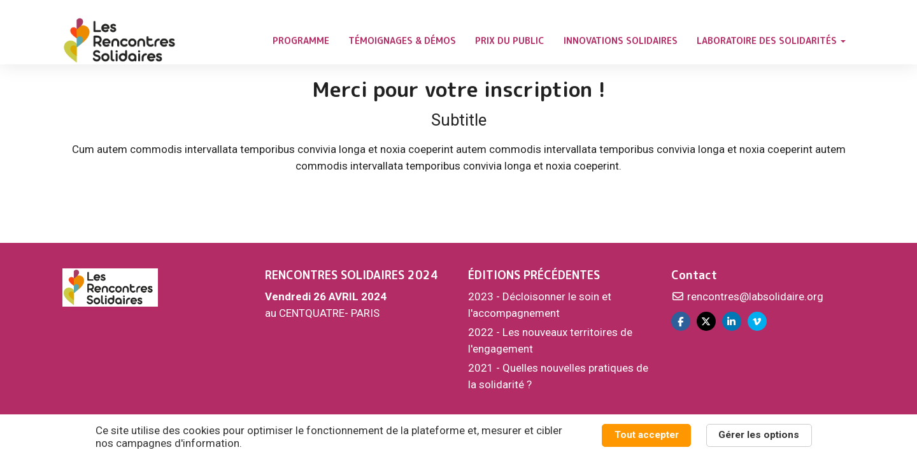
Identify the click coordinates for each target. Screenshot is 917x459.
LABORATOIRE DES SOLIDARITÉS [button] (771, 40)
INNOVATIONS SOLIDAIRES (621, 40)
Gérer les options (758, 435)
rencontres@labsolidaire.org (747, 296)
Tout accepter (647, 435)
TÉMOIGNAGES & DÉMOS (402, 40)
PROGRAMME (301, 40)
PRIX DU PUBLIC (509, 40)
